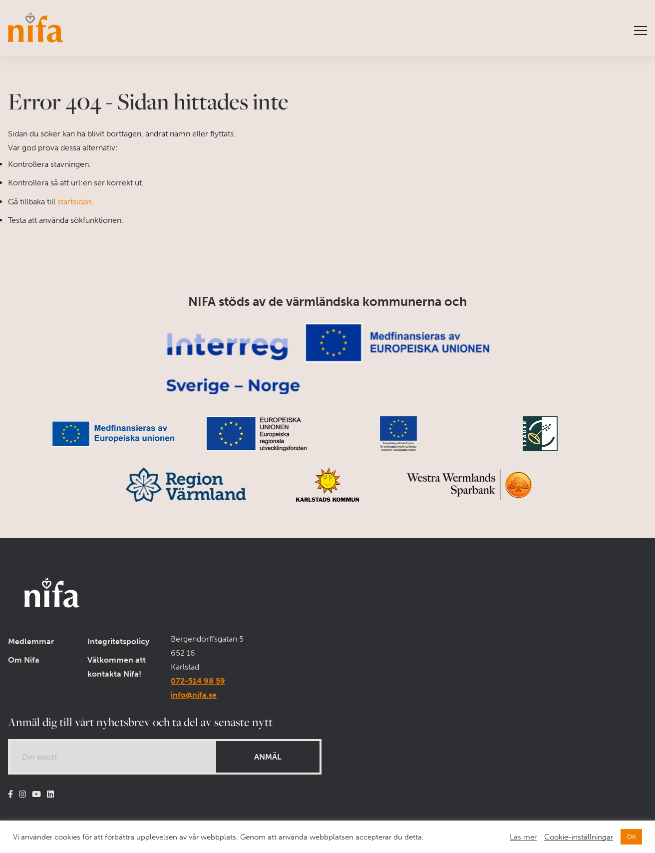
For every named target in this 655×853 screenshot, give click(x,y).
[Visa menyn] (640, 31)
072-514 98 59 (198, 681)
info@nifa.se (194, 695)
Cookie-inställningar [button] (578, 837)
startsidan (74, 201)
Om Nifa (23, 660)
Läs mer (523, 837)
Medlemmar (31, 641)
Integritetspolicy (118, 641)
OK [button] (631, 837)
